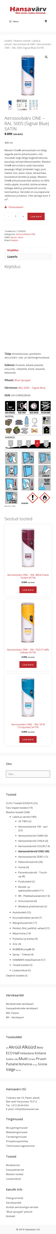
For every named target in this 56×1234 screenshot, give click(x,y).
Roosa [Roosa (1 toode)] (35, 1065)
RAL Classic (12, 1013)
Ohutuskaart (15, 207)
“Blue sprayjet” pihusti (19, 1211)
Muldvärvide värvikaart (20, 1004)
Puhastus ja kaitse (23, 938)
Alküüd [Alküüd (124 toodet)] (29, 1047)
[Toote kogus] (15, 216)
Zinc (15, 944)
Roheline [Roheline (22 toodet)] (25, 1064)
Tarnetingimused (16, 1136)
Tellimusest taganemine (20, 1146)
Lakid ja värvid (21, 816)
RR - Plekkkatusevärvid (31, 896)
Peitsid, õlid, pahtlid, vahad (29, 928)
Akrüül (13, 237)
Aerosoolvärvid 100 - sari (33, 826)
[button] (46, 57)
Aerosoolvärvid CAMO (31, 835)
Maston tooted (22, 40)
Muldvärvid (13, 1165)
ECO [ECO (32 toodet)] (9, 1053)
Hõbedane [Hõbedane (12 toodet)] (27, 1053)
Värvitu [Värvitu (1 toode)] (18, 1070)
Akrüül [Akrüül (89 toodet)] (15, 1047)
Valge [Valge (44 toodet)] (10, 1069)
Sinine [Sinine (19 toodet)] (42, 1064)
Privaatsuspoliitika (17, 1141)
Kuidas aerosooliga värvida (22, 1207)
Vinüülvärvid (25, 901)
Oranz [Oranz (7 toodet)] (31, 1059)
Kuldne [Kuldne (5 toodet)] (10, 1059)
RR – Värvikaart (15, 1017)
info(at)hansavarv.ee (27, 1109)
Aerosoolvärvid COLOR (31, 846)
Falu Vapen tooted (17, 807)
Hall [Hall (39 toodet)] (16, 1052)
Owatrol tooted (15, 975)
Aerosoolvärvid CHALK (31, 840)
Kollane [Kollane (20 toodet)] (40, 1053)
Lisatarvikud (20, 970)
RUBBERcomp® (22, 949)
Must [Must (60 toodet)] (23, 1058)
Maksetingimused (16, 1132)
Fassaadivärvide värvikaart (22, 1008)
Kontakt (10, 1216)
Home (21, 867)
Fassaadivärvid (15, 1169)
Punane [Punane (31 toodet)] (12, 1064)
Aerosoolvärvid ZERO (30, 856)
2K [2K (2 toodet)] (7, 1048)
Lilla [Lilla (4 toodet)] (16, 1059)
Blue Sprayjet (22, 380)
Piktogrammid (14, 1198)
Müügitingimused (16, 1127)
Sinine (20, 237)
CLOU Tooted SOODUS (19, 803)
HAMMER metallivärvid (26, 959)
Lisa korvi (36, 216)
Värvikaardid (13, 1202)
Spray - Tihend (21, 954)
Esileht (8, 40)
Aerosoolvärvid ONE (24, 44)
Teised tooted (21, 965)
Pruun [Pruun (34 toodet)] (41, 1058)
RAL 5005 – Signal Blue (32, 387)
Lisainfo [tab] (12, 256)
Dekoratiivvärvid (28, 862)
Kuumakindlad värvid (25, 917)
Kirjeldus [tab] (12, 250)
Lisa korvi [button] (28, 589)
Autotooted (19, 912)
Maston (14, 240)
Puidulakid (24, 881)
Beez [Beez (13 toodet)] (40, 1047)
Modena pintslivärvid (30, 906)
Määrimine (19, 933)
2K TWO (23, 821)
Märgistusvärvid (22, 923)
